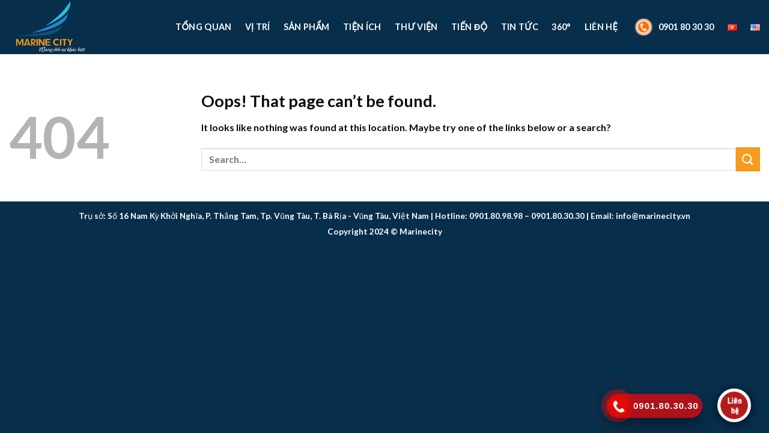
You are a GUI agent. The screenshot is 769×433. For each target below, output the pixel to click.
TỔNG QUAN (203, 27)
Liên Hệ (601, 27)
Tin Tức (519, 27)
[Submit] (748, 159)
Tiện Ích (362, 27)
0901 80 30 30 (672, 27)
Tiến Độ (469, 27)
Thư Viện (416, 27)
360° (561, 27)
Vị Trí (257, 27)
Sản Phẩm (307, 27)
